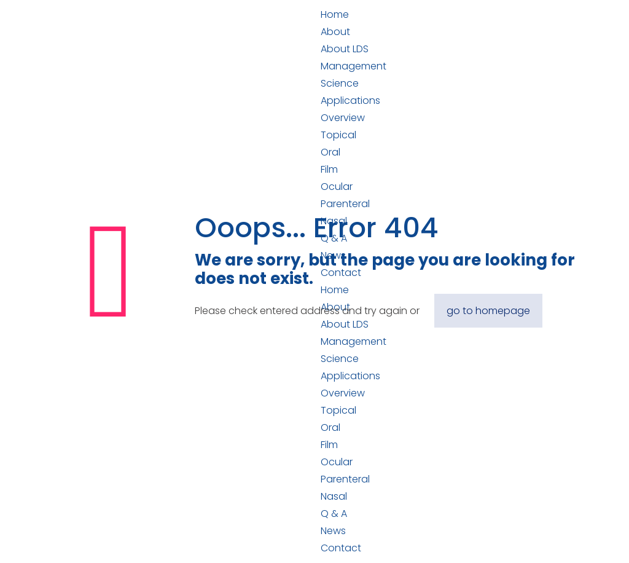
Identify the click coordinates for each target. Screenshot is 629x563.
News (333, 531)
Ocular (337, 186)
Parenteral (345, 479)
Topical (338, 135)
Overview (343, 118)
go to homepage (488, 311)
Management (353, 66)
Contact (341, 548)
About (335, 32)
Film (329, 169)
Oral (330, 152)
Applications (350, 100)
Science (340, 83)
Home (335, 14)
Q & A (334, 513)
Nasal (334, 496)
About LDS (345, 49)
